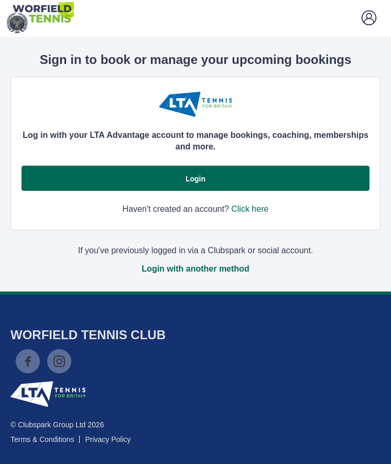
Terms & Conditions (42, 439)
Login (195, 179)
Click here (249, 208)
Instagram (59, 361)
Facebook (28, 361)
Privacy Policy (108, 439)
